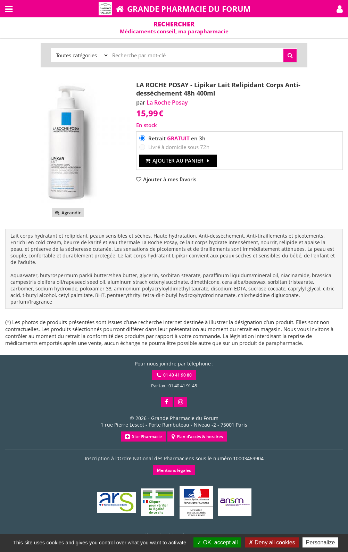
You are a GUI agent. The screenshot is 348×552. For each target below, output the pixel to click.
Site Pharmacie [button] (143, 436)
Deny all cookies (272, 542)
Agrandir (68, 212)
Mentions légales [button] (174, 470)
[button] (340, 9)
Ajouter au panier (178, 160)
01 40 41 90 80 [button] (174, 375)
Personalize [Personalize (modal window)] (320, 542)
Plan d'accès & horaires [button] (197, 436)
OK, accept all (217, 542)
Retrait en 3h (177, 138)
